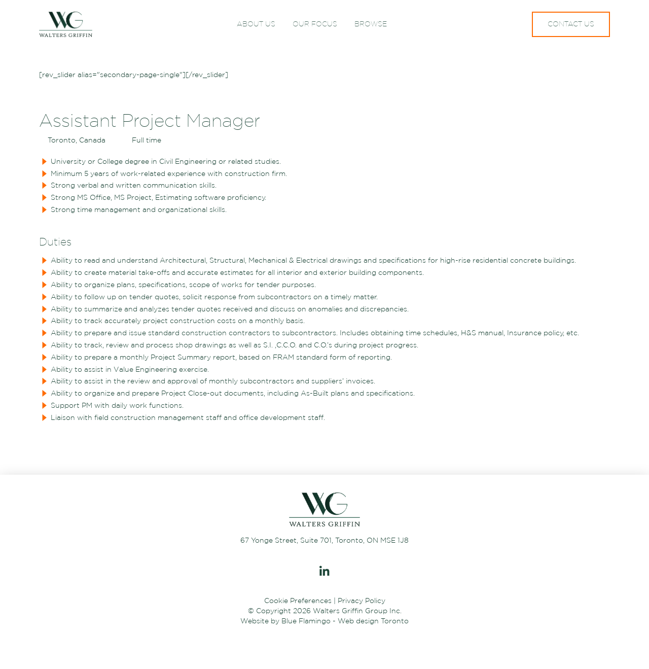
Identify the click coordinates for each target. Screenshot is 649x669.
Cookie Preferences (298, 600)
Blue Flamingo (306, 621)
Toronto (395, 621)
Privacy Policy (361, 600)
